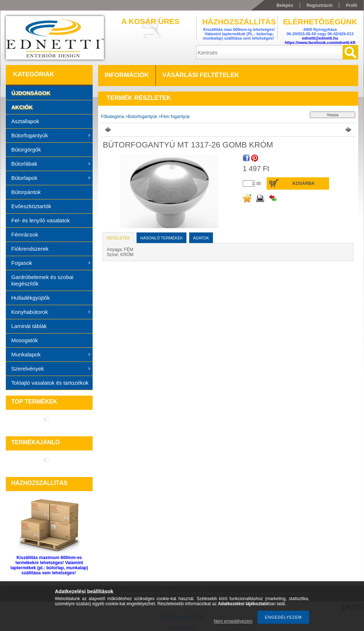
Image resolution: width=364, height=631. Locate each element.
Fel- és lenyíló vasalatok (40, 220)
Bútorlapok (48, 178)
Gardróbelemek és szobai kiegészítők (42, 280)
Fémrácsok (24, 234)
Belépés (284, 5)
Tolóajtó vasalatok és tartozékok (50, 383)
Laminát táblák (29, 326)
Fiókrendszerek (30, 249)
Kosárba (303, 183)
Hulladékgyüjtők (30, 298)
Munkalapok (48, 355)
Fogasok (48, 263)
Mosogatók (24, 340)
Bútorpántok (26, 192)
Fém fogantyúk (175, 116)
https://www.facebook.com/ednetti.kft (320, 42)
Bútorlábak (48, 164)
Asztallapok (25, 121)
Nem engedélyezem (233, 621)
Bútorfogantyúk (48, 135)
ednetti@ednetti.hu (320, 38)
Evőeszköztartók (31, 206)
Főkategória (112, 116)
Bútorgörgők (26, 149)
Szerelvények (48, 369)
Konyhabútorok (48, 312)
